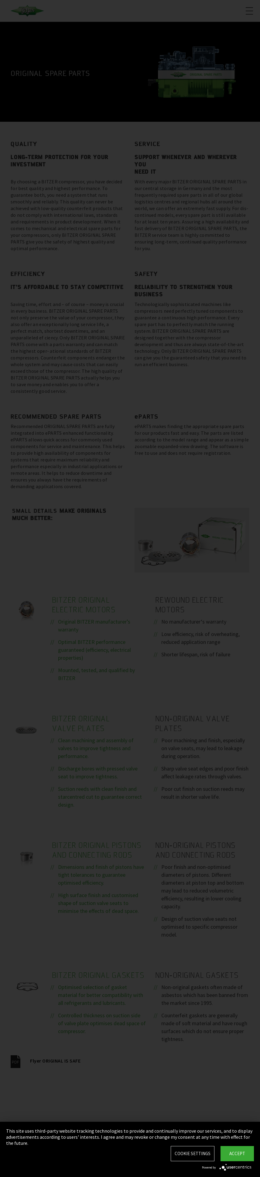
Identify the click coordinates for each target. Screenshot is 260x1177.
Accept (237, 1153)
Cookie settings (192, 1153)
